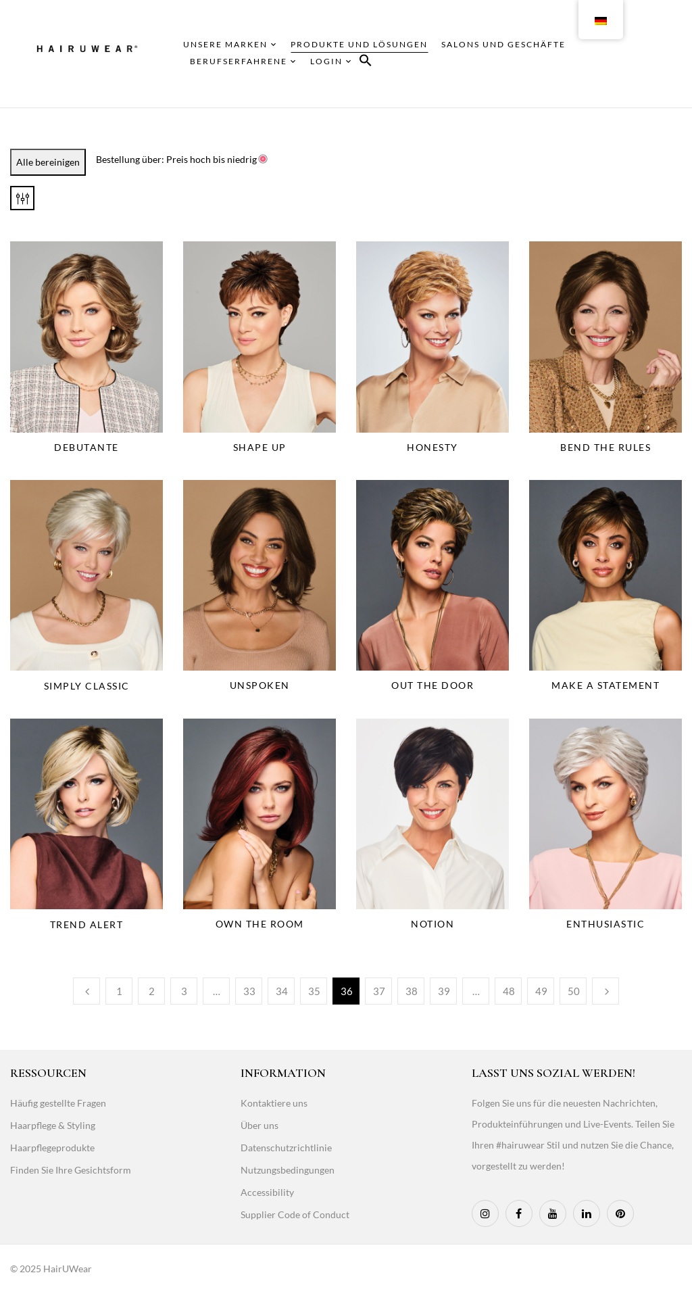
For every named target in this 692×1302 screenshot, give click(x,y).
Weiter (605, 991)
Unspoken (260, 685)
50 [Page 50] (574, 991)
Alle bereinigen (48, 162)
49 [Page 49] (541, 991)
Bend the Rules (605, 447)
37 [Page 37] (379, 991)
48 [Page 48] (509, 991)
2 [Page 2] (152, 991)
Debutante (86, 447)
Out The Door (432, 685)
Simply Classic (87, 686)
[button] (365, 62)
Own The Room (260, 924)
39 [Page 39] (444, 991)
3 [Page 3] (184, 991)
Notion (432, 924)
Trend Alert (87, 924)
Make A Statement (605, 685)
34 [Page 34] (282, 991)
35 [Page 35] (314, 991)
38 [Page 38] (411, 991)
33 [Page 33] (249, 991)
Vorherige (86, 991)
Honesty (432, 447)
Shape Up (260, 447)
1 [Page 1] (119, 991)
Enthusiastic (605, 924)
